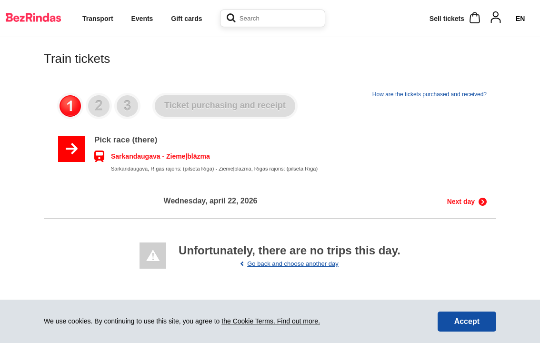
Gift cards (186, 18)
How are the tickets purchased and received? (429, 94)
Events (142, 18)
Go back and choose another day (293, 263)
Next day (461, 201)
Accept (467, 321)
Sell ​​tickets (447, 18)
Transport (97, 18)
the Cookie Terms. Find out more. (270, 321)
